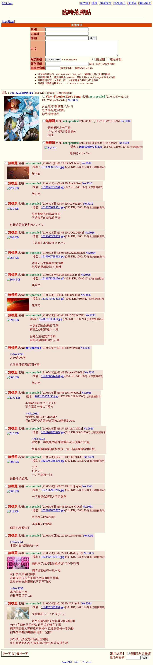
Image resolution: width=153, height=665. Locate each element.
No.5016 (90, 232)
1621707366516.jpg (52, 460)
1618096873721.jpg (52, 166)
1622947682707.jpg (52, 510)
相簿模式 (105, 3)
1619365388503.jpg (52, 236)
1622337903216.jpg (52, 490)
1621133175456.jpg (46, 396)
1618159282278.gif (52, 187)
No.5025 (86, 274)
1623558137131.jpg (52, 556)
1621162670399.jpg (52, 432)
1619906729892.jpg (52, 256)
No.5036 (88, 428)
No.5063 (89, 553)
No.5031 (85, 347)
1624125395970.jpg (52, 607)
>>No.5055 (16, 588)
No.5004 (125, 121)
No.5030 (90, 315)
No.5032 (89, 372)
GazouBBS (67, 662)
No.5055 (88, 535)
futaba (77, 662)
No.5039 (89, 456)
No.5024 (91, 252)
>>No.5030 (16, 354)
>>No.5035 (38, 438)
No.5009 (86, 163)
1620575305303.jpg (50, 319)
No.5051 (88, 506)
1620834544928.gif (52, 376)
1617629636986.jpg (21, 92)
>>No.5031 (32, 413)
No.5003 (73, 100)
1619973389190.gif (52, 278)
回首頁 (84, 3)
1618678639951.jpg (52, 207)
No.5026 (86, 294)
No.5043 (87, 486)
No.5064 (86, 603)
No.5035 (87, 392)
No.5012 (88, 203)
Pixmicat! (87, 662)
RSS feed (7, 3)
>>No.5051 (16, 542)
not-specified (33, 347)
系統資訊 (119, 3)
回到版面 (8, 21)
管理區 (132, 3)
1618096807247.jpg (90, 146)
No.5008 (124, 142)
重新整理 (145, 3)
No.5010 (87, 183)
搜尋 (94, 3)
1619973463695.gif (52, 298)
